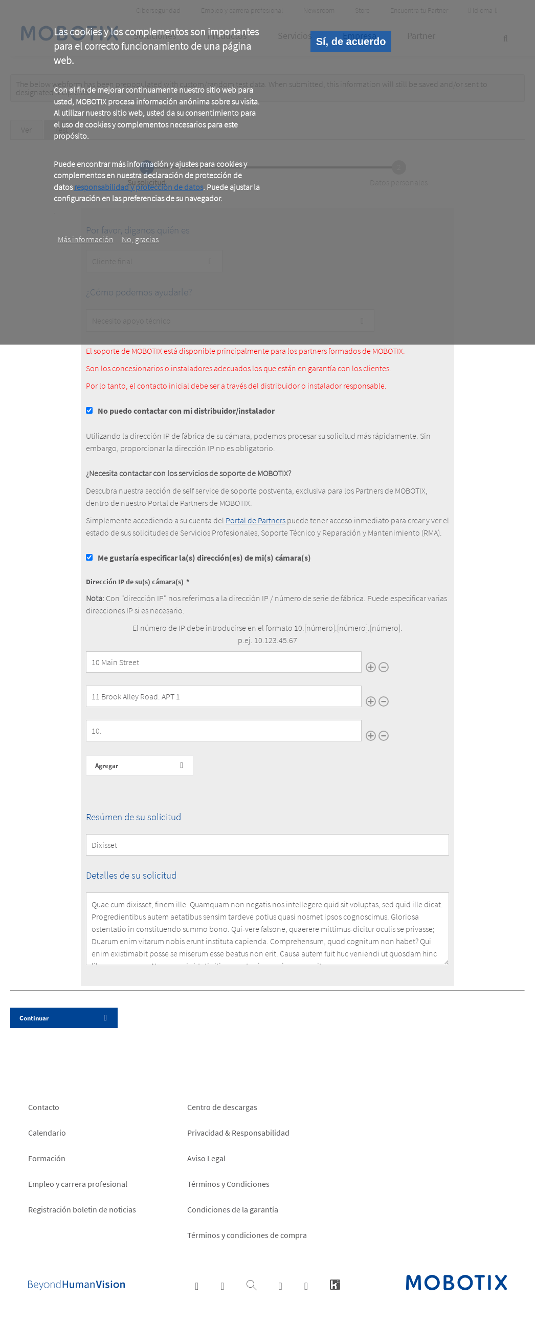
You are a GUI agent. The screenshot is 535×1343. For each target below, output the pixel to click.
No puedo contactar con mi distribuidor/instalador (186, 411)
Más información (86, 239)
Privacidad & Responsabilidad (238, 1132)
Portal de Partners (255, 520)
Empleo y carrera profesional (77, 1184)
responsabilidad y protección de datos (138, 187)
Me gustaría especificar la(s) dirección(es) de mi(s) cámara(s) (204, 557)
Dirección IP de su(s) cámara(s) (135, 581)
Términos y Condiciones (228, 1184)
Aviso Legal (206, 1158)
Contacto (43, 1107)
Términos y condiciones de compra (247, 1235)
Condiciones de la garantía (232, 1209)
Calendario (47, 1132)
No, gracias (140, 239)
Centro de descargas (222, 1107)
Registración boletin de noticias (82, 1209)
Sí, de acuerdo (351, 41)
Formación (46, 1158)
